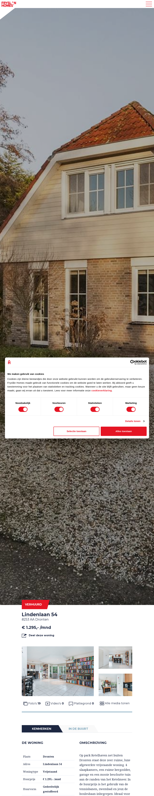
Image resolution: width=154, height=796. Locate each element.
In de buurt (78, 729)
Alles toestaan (124, 431)
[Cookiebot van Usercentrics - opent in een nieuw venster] (133, 362)
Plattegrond (81, 703)
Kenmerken (41, 729)
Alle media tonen (115, 703)
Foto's (32, 703)
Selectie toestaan (76, 431)
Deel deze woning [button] (38, 636)
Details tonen (132, 421)
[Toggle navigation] (149, 4)
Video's (55, 703)
